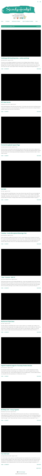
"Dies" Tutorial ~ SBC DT (8, 277)
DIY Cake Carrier (6, 102)
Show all (38, 26)
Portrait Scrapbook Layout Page (10, 145)
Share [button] (2, 68)
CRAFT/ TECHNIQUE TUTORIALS (28, 21)
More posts (38, 468)
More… (37, 21)
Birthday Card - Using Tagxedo (10, 409)
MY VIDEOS (7, 21)
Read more (39, 68)
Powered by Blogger (21, 471)
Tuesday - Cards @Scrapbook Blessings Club (13, 233)
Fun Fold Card (5, 454)
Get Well (3, 189)
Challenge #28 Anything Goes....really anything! (15, 58)
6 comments (6, 68)
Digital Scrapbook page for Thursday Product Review (16, 365)
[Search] (37, 1)
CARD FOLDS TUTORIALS (16, 21)
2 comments (6, 464)
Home (2, 21)
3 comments (6, 332)
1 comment (6, 111)
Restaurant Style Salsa (7, 321)
